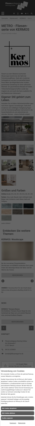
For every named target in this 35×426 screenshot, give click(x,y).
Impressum (13, 423)
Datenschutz (21, 423)
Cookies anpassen (7, 418)
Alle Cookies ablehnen (8, 413)
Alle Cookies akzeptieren (9, 408)
